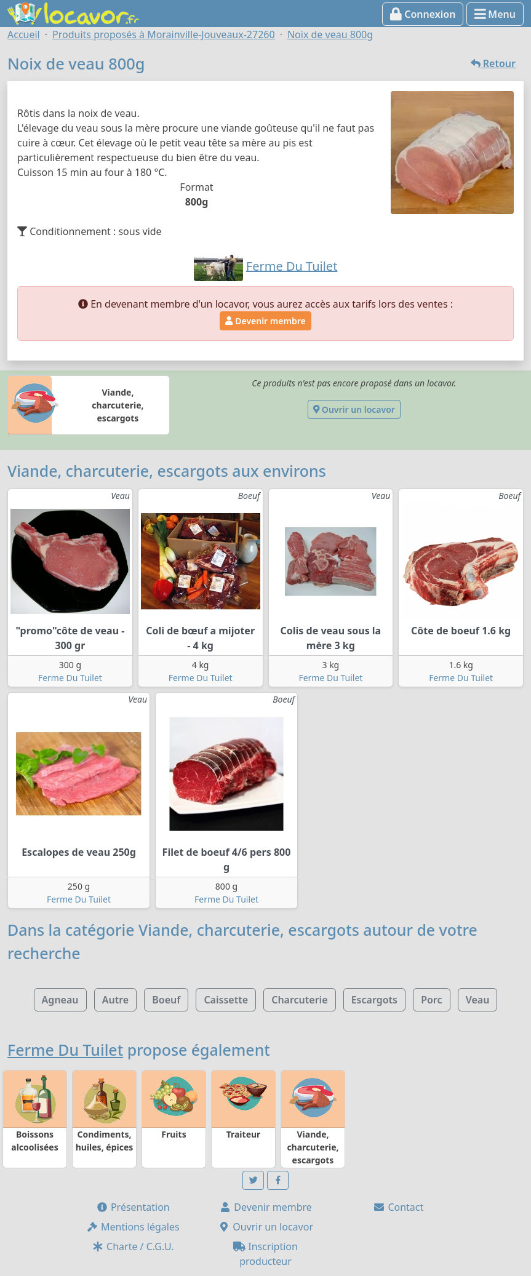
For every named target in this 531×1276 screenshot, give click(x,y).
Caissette (226, 1000)
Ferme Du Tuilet (70, 678)
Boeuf (166, 1000)
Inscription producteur (265, 1254)
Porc (431, 1000)
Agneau (60, 1000)
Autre (115, 1000)
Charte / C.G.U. (133, 1246)
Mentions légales (133, 1227)
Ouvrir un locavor (354, 409)
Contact (398, 1207)
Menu (495, 14)
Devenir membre (265, 321)
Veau (478, 1000)
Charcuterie (299, 1000)
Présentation (133, 1207)
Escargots (374, 1000)
